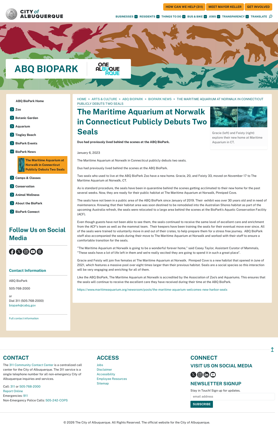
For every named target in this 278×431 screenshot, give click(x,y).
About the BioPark (28, 203)
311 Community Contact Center (31, 365)
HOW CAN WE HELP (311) (184, 7)
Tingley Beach (25, 135)
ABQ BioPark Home (30, 101)
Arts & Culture (104, 99)
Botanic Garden (26, 118)
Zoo (18, 109)
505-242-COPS (57, 400)
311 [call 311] (12, 386)
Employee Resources (112, 379)
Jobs (214, 16)
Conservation (24, 186)
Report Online (13, 391)
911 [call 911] (25, 396)
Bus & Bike (197, 16)
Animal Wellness (27, 195)
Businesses (127, 16)
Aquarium (22, 126)
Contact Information (27, 270)
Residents (150, 16)
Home (81, 99)
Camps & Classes (28, 178)
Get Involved (258, 7)
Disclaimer (104, 369)
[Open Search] (270, 17)
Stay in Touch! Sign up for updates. (215, 390)
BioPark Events (26, 143)
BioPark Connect (27, 212)
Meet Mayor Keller (225, 7)
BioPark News (160, 99)
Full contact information (24, 318)
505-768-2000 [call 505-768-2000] (30, 386)
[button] (259, 16)
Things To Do (173, 16)
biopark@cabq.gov (22, 305)
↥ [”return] (272, 349)
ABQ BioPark (132, 99)
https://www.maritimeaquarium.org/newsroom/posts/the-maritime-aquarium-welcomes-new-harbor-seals (152, 289)
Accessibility (106, 374)
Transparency (235, 16)
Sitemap (103, 383)
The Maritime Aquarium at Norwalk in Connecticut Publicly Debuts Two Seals (41, 165)
